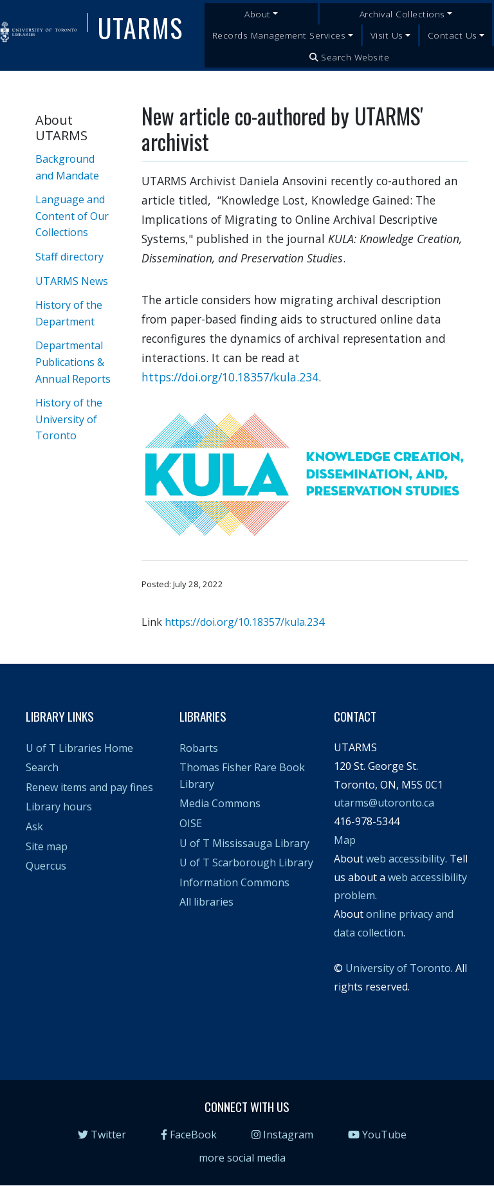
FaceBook (189, 1134)
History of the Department (68, 313)
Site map (47, 846)
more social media (242, 1158)
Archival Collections (402, 14)
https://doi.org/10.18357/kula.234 (230, 377)
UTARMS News (71, 281)
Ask (34, 826)
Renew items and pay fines (89, 787)
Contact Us (452, 35)
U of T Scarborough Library (246, 862)
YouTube (377, 1134)
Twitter (102, 1134)
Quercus (46, 866)
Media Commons (220, 803)
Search (42, 767)
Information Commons (234, 882)
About (257, 14)
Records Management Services (279, 35)
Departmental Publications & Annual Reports (73, 361)
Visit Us (386, 35)
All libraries (206, 902)
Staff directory (69, 257)
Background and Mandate (67, 167)
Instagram (282, 1134)
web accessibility (405, 859)
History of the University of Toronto (68, 419)
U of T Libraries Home (79, 748)
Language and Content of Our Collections (72, 215)
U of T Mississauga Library (244, 843)
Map (345, 840)
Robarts (198, 748)
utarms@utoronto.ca (384, 803)
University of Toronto (398, 968)
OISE (190, 823)
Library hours (59, 806)
